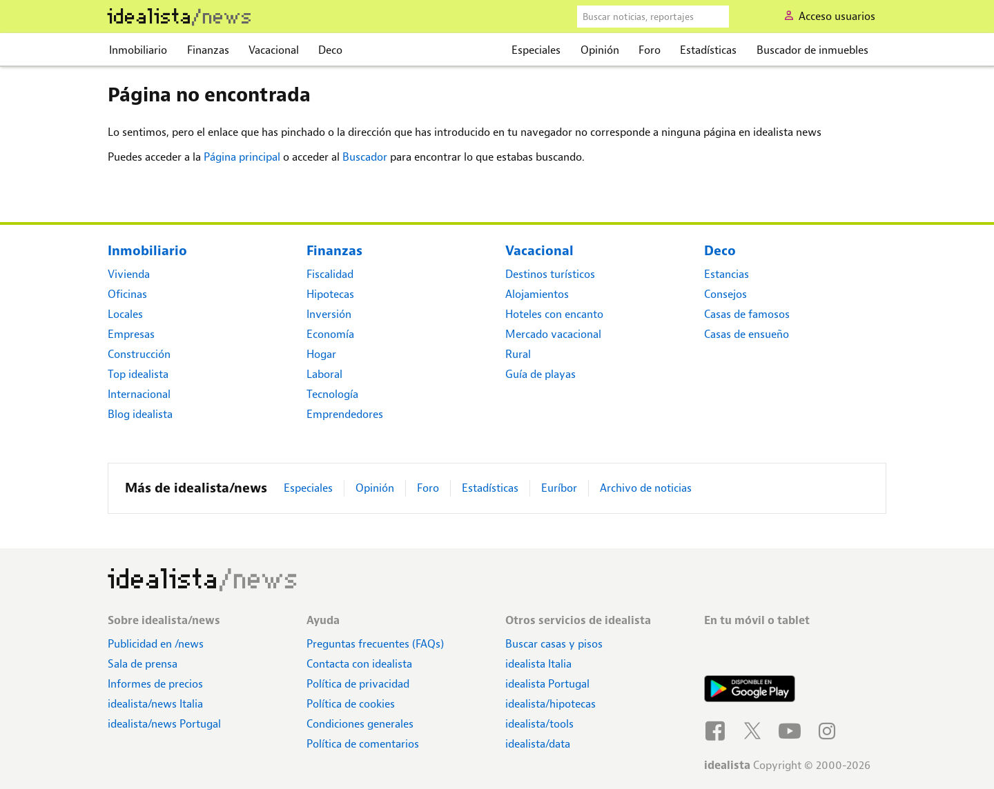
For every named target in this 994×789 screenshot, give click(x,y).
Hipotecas (330, 294)
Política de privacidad (357, 684)
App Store (749, 652)
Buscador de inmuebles (812, 50)
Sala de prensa (142, 664)
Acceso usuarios (837, 16)
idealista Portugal (547, 684)
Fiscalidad (329, 274)
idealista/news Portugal (164, 724)
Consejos (725, 294)
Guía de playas (540, 374)
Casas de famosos (747, 314)
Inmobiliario (138, 50)
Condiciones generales (359, 724)
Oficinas (127, 294)
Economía (330, 334)
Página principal (242, 157)
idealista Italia (538, 664)
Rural (518, 354)
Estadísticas (708, 50)
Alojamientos (537, 294)
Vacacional (273, 50)
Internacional (139, 394)
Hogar (321, 354)
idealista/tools (539, 724)
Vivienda (129, 274)
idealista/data (537, 744)
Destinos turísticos (550, 274)
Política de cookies (350, 704)
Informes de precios (155, 684)
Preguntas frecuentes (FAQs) (375, 644)
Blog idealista (140, 414)
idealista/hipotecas (550, 704)
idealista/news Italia (155, 704)
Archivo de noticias (646, 488)
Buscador (364, 157)
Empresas (131, 334)
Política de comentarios (362, 744)
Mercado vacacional (553, 334)
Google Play (749, 690)
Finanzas (208, 50)
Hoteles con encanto (554, 314)
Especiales (536, 50)
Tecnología (332, 394)
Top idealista (138, 374)
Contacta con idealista (359, 664)
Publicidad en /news (156, 644)
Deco (330, 50)
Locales (125, 314)
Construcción (139, 354)
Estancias (726, 274)
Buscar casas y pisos (554, 644)
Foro (650, 50)
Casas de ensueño (746, 334)
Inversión (328, 314)
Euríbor (559, 488)
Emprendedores (344, 414)
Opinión (600, 50)
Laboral (324, 374)
